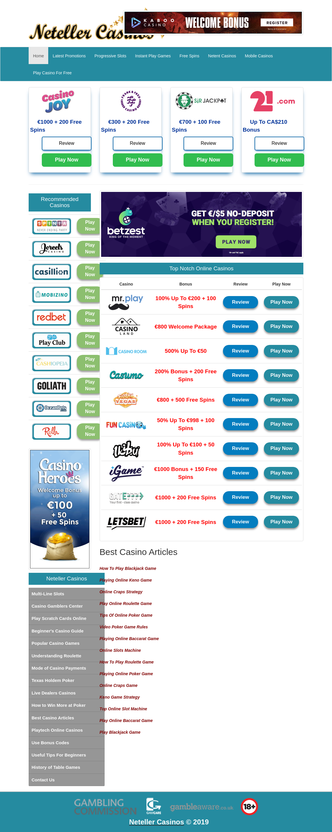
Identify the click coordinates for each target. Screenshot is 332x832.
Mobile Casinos (259, 56)
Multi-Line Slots (48, 593)
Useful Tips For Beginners (59, 754)
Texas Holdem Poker (53, 680)
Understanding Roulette (56, 655)
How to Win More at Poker (59, 705)
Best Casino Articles (53, 717)
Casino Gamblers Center (57, 606)
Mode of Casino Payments (59, 668)
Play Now (66, 160)
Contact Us (43, 779)
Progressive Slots (110, 56)
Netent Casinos (222, 56)
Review (66, 143)
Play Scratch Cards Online (59, 618)
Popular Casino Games (55, 643)
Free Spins (189, 56)
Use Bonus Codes (50, 742)
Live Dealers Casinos (54, 692)
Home (40, 55)
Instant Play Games (153, 56)
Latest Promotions (69, 56)
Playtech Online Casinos (57, 730)
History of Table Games (56, 767)
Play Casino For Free (52, 73)
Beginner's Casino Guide (58, 630)
